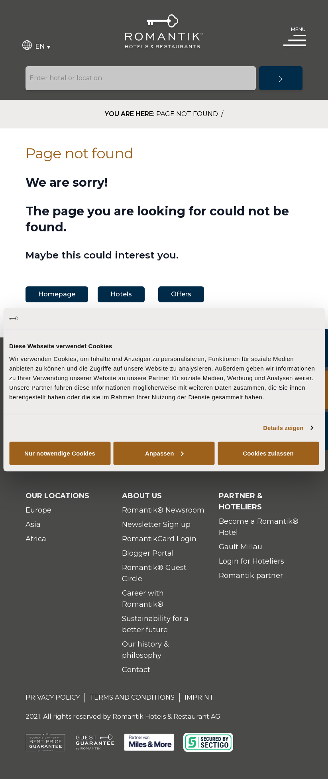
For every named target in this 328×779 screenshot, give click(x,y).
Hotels (121, 294)
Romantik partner (251, 575)
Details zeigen (283, 427)
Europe (38, 510)
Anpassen (164, 453)
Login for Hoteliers (251, 561)
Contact (136, 669)
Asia (33, 524)
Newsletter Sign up (156, 524)
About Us (142, 495)
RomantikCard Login (159, 538)
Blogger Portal (148, 553)
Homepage (56, 294)
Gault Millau (240, 546)
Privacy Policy (53, 697)
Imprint (199, 697)
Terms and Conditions (132, 697)
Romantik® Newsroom (163, 510)
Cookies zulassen (268, 453)
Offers (181, 294)
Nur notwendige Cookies (59, 453)
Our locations (57, 495)
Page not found (188, 114)
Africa (36, 538)
